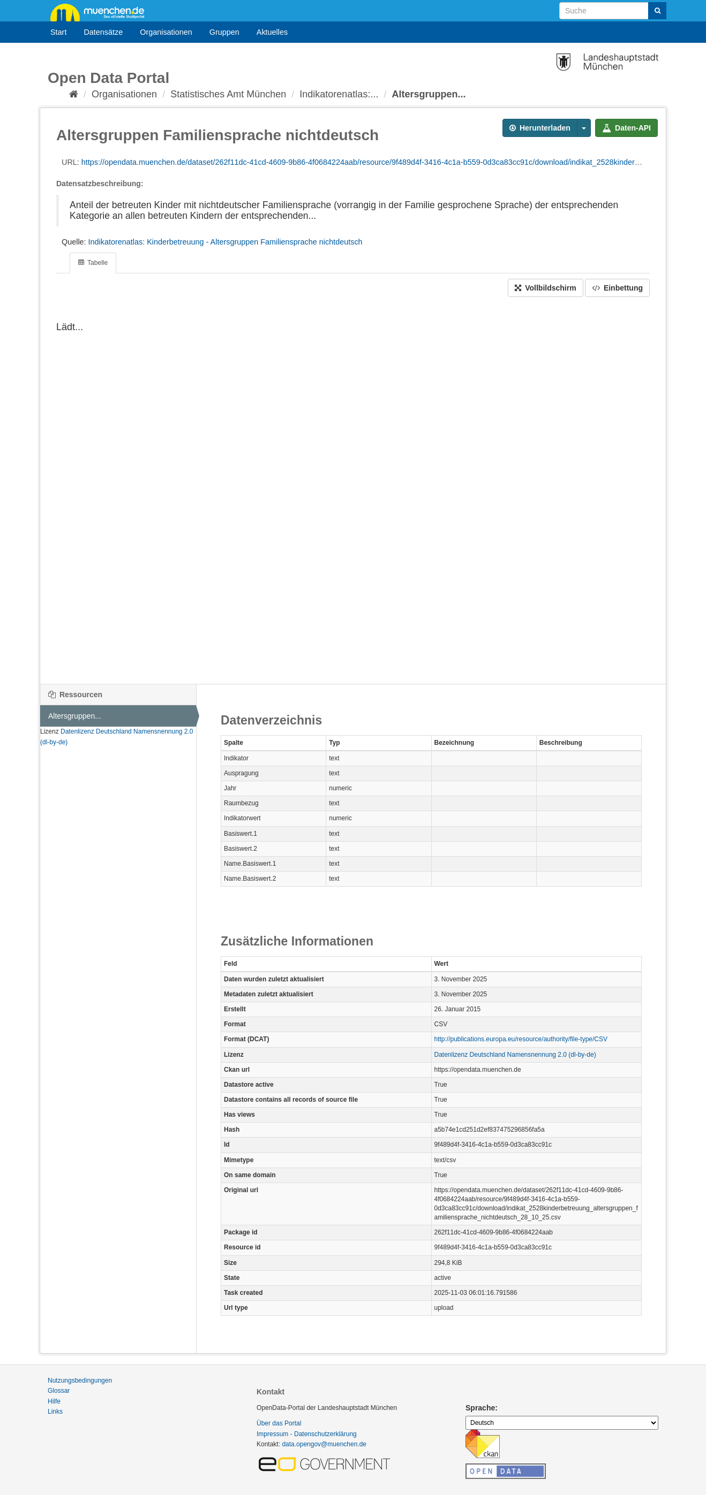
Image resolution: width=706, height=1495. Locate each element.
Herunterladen (539, 128)
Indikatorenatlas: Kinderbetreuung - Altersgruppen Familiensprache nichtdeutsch (225, 242)
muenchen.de (101, 11)
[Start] (73, 94)
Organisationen (166, 32)
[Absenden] (657, 10)
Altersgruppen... (428, 94)
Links (55, 1411)
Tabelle (93, 262)
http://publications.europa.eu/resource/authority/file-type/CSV (521, 1039)
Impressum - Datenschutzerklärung (307, 1434)
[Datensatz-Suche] (612, 10)
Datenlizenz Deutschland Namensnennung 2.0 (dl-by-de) (515, 1054)
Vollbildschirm (545, 288)
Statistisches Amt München (228, 94)
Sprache (480, 1408)
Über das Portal (279, 1423)
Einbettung (617, 288)
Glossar (59, 1390)
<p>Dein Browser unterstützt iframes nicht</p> (353, 491)
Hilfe (54, 1401)
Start (58, 32)
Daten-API (626, 128)
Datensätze (103, 32)
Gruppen (224, 32)
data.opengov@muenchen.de (324, 1444)
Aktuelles (272, 32)
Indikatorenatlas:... (338, 94)
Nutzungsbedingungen (80, 1380)
